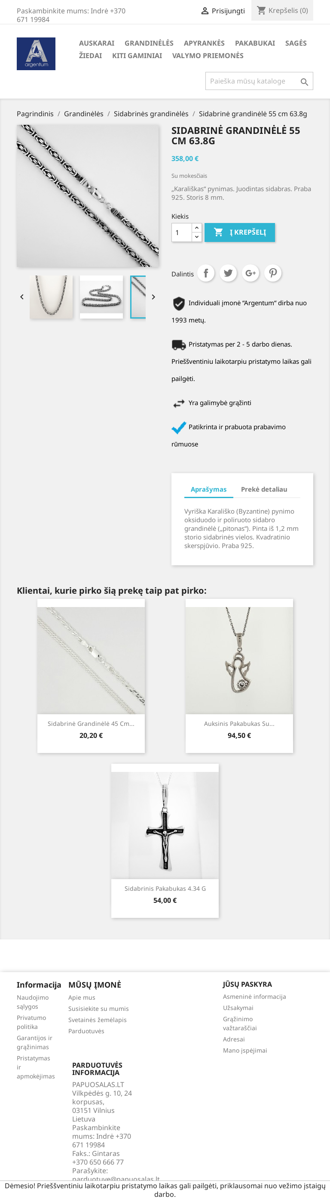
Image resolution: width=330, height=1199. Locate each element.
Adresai (234, 1039)
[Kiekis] (181, 232)
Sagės (296, 43)
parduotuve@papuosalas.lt (116, 1179)
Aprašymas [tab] (209, 489)
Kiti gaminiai (137, 55)
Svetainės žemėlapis (97, 1020)
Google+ (250, 273)
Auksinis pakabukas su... (239, 723)
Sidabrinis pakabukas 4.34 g (165, 888)
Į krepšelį (240, 232)
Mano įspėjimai (245, 1050)
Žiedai (90, 55)
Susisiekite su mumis (98, 1008)
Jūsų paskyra (247, 984)
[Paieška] (259, 81)
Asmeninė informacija (254, 996)
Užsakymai (238, 1008)
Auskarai (96, 43)
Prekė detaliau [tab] (264, 489)
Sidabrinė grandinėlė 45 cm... (91, 723)
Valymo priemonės (208, 55)
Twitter (228, 273)
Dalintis (205, 273)
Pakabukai (255, 43)
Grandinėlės (149, 43)
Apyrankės (204, 43)
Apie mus (81, 997)
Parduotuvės (86, 1031)
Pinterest (272, 273)
